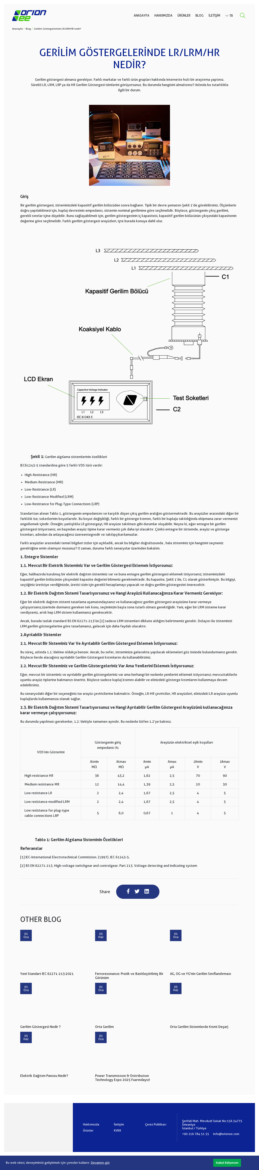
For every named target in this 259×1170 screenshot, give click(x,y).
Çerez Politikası (155, 1124)
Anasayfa (141, 16)
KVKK (117, 1131)
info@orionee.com (226, 1134)
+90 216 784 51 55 (195, 1134)
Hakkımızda (163, 16)
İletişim (214, 16)
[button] (227, 1163)
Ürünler (183, 16)
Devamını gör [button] (100, 1163)
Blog (199, 16)
